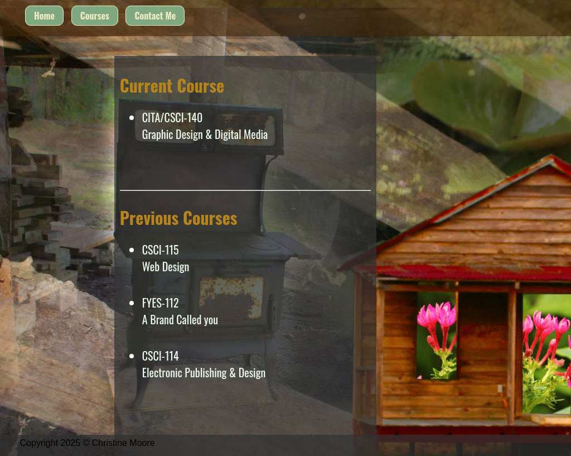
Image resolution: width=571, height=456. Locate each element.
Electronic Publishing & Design (204, 372)
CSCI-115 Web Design (166, 258)
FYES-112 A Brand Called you (180, 311)
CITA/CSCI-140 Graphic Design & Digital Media (205, 125)
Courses (94, 15)
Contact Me (155, 15)
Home (44, 15)
